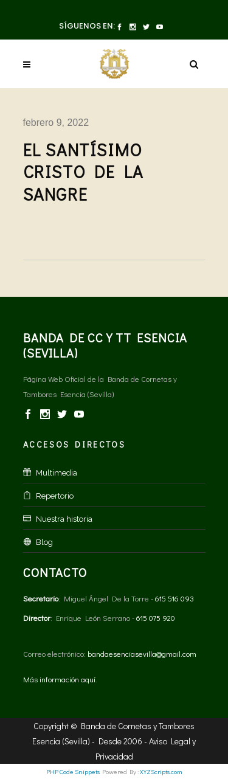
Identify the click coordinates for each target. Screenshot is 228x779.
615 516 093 (174, 598)
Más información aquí (59, 679)
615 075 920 (155, 617)
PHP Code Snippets (73, 771)
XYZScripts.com (161, 771)
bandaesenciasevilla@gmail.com (142, 653)
